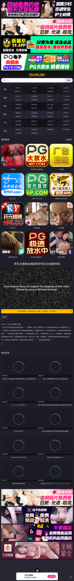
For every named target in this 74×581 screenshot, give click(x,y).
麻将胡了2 (18, 91)
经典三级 (34, 108)
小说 (5, 122)
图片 (5, 114)
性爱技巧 (66, 125)
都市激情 (18, 121)
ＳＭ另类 (66, 100)
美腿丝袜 (18, 116)
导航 (5, 131)
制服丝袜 (18, 108)
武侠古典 (66, 121)
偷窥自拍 (18, 113)
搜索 (68, 80)
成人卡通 (50, 104)
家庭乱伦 (34, 121)
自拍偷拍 (34, 96)
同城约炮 (18, 129)
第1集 (4, 317)
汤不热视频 (66, 129)
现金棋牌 (50, 91)
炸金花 (34, 91)
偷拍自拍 (34, 104)
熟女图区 (50, 116)
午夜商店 (34, 129)
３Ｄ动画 (66, 96)
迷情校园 (18, 125)
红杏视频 (18, 133)
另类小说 (34, 125)
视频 (5, 98)
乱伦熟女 (50, 108)
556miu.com (37, 75)
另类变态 (66, 108)
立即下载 (52, 576)
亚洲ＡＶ (18, 96)
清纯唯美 (34, 116)
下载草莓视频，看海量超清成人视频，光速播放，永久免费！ (44, 311)
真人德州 (34, 88)
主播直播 (50, 100)
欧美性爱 (66, 104)
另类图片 (66, 116)
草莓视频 (50, 129)
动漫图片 (66, 113)
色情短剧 (34, 133)
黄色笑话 (50, 125)
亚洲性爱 (18, 104)
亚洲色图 (34, 113)
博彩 (5, 89)
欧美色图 (50, 113)
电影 (5, 106)
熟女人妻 (18, 100)
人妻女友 (50, 121)
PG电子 (18, 88)
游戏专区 (66, 88)
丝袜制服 (34, 100)
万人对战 (50, 88)
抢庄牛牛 (66, 91)
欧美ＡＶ (50, 96)
